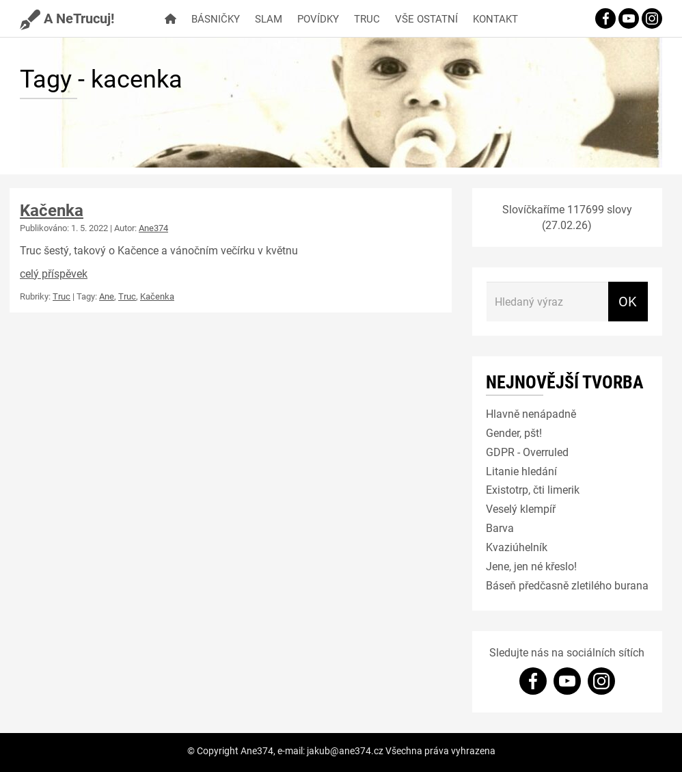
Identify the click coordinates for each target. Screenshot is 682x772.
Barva (500, 527)
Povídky (318, 18)
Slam (268, 18)
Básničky (215, 18)
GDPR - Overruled (527, 451)
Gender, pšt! (514, 432)
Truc (367, 18)
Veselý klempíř (521, 508)
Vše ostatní (426, 18)
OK (627, 301)
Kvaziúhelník (516, 547)
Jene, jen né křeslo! (531, 566)
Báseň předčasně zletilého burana (567, 585)
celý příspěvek (53, 273)
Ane (106, 296)
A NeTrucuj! (67, 18)
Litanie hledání (521, 471)
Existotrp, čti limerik (532, 489)
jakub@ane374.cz (345, 750)
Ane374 (153, 228)
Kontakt (495, 18)
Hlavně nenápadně (531, 413)
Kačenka (51, 210)
